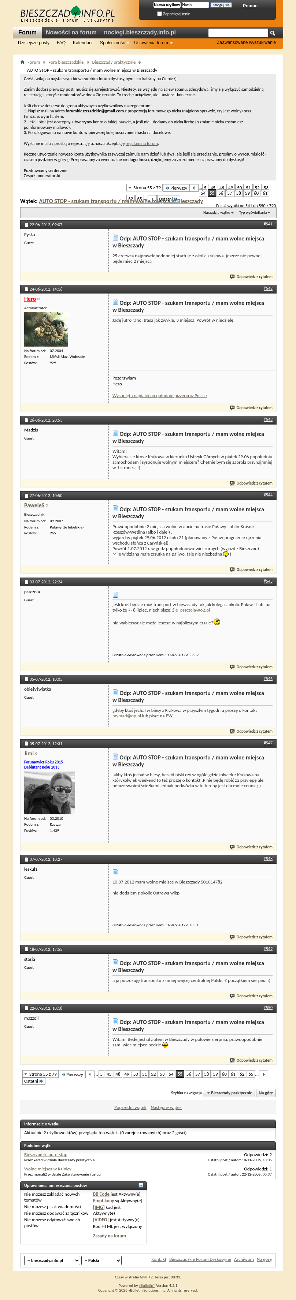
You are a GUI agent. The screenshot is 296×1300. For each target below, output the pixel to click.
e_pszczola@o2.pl (192, 610)
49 (230, 187)
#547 (268, 743)
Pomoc (250, 5)
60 (256, 193)
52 (257, 187)
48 (221, 187)
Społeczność (112, 42)
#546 (268, 678)
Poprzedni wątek (130, 1107)
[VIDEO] (101, 1219)
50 (239, 187)
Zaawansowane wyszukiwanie (246, 42)
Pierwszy (176, 188)
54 (203, 193)
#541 (268, 224)
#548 (268, 858)
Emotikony (103, 1200)
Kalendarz (83, 42)
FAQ (61, 42)
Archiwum (244, 1259)
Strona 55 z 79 (147, 187)
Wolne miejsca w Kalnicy (47, 1169)
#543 (268, 419)
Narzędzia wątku (216, 212)
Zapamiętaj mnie (173, 14)
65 (139, 198)
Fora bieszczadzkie (66, 62)
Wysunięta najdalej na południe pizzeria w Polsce (159, 395)
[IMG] (99, 1207)
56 (220, 193)
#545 (268, 581)
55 (212, 193)
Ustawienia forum (151, 42)
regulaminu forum (142, 143)
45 (213, 187)
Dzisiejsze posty (33, 42)
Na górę (266, 1092)
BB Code (101, 1194)
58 (238, 193)
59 (247, 193)
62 (130, 198)
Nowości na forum (71, 32)
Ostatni (168, 199)
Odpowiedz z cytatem (251, 276)
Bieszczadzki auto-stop (45, 1154)
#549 (268, 948)
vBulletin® (147, 1285)
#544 (268, 494)
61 (265, 193)
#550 (268, 1007)
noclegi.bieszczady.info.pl (140, 32)
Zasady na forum (109, 1236)
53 (266, 187)
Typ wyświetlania (253, 212)
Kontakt (158, 1259)
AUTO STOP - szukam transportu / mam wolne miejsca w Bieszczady (121, 201)
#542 (268, 288)
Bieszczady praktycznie (114, 62)
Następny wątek (166, 1107)
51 (248, 187)
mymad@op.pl (126, 715)
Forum (27, 32)
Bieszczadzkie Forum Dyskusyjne (200, 1259)
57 (229, 193)
